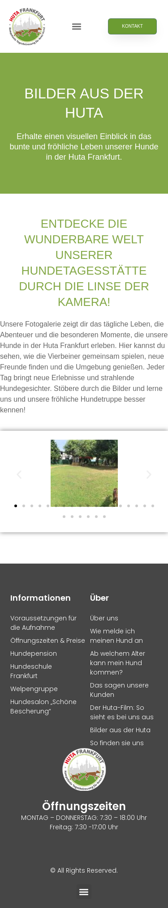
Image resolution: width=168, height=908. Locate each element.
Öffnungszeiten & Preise (44, 640)
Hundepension (33, 653)
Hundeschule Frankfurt (31, 671)
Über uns (104, 618)
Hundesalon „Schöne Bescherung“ (43, 706)
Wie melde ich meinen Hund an (116, 636)
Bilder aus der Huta (120, 730)
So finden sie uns (117, 742)
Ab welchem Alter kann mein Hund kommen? (117, 663)
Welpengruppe (34, 688)
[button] (76, 26)
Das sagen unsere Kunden (119, 690)
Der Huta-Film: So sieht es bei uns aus (122, 712)
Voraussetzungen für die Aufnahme (43, 623)
